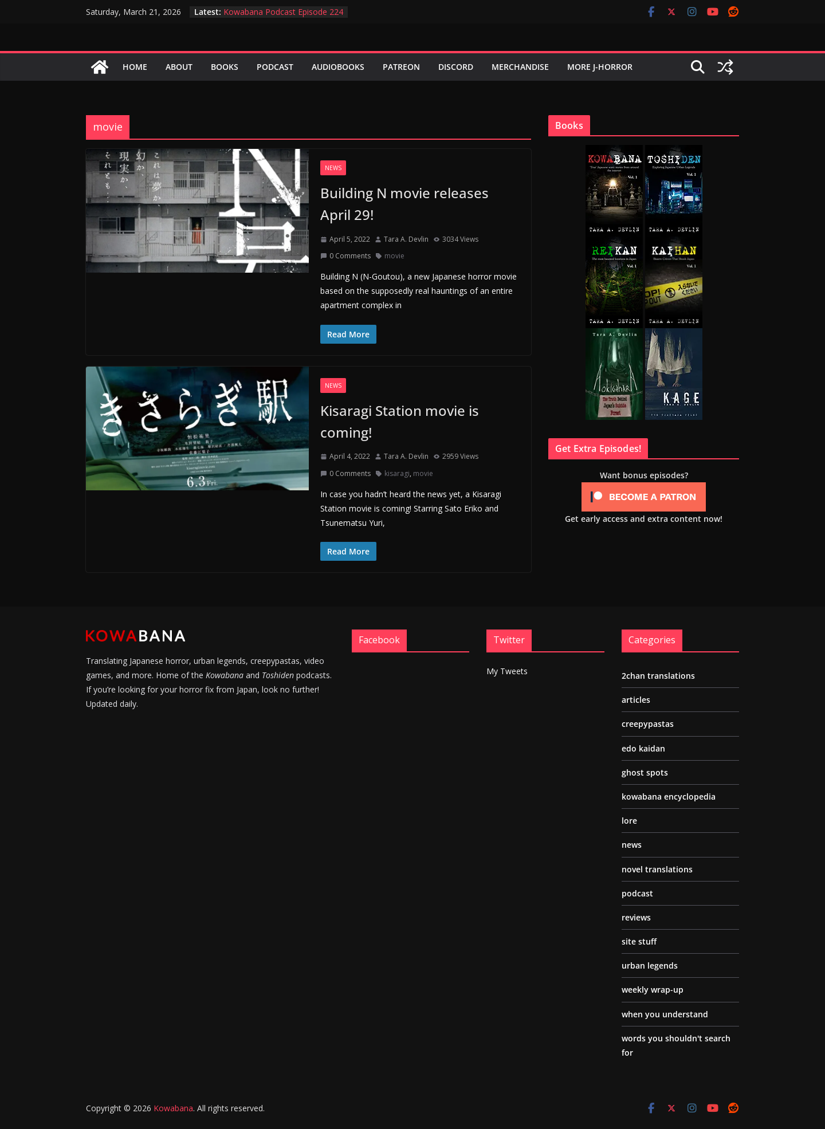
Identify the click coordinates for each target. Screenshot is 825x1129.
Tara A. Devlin (406, 239)
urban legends (650, 965)
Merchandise (520, 66)
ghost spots (645, 772)
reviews (636, 917)
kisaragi (397, 473)
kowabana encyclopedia (669, 796)
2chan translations (658, 675)
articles (636, 699)
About (179, 66)
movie (394, 256)
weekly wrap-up (652, 989)
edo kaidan (643, 748)
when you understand (665, 1014)
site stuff (639, 941)
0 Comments (345, 256)
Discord (455, 66)
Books (224, 66)
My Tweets (507, 671)
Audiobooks (338, 66)
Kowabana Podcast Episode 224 (283, 11)
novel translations (657, 869)
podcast (637, 893)
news (333, 168)
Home (135, 66)
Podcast (275, 66)
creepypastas (648, 723)
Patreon (401, 66)
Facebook (379, 640)
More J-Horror (599, 66)
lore (629, 820)
